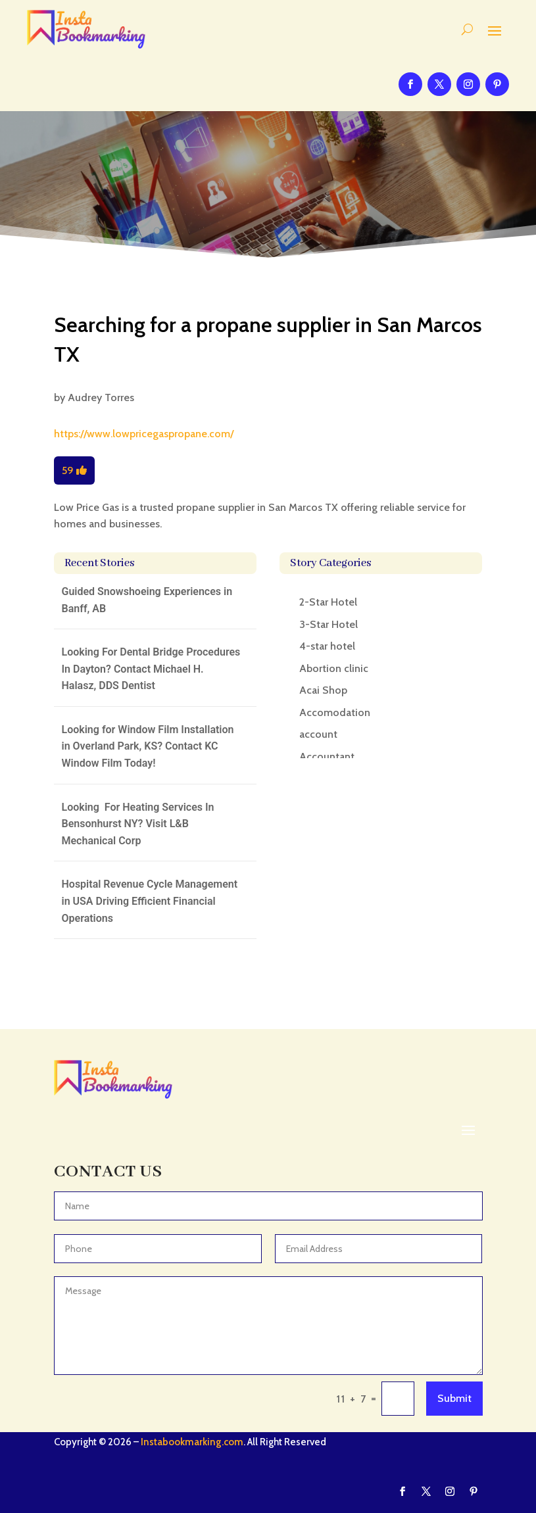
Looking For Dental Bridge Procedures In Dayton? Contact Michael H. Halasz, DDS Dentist (151, 669)
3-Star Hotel (328, 624)
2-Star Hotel (328, 602)
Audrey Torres (101, 397)
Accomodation (334, 712)
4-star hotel (327, 646)
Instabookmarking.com (192, 1442)
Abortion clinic (333, 668)
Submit (454, 1398)
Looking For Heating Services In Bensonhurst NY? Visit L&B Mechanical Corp (138, 824)
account (318, 734)
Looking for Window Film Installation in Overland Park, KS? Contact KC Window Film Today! (148, 746)
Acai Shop (323, 690)
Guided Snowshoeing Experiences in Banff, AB (147, 600)
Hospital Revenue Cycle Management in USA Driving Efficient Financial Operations (150, 901)
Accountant (326, 756)
